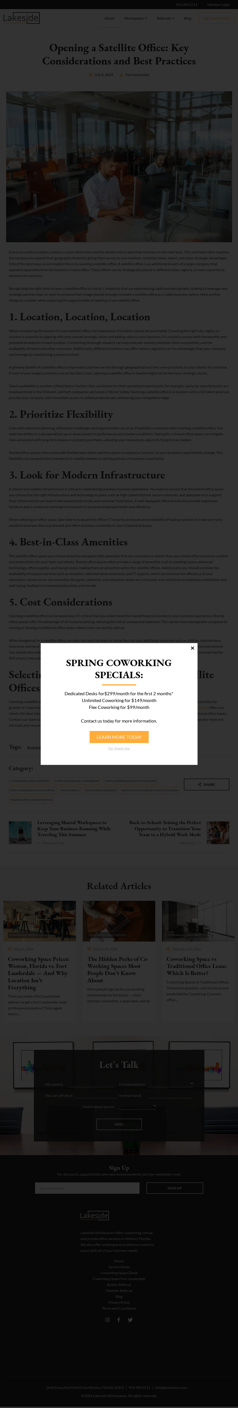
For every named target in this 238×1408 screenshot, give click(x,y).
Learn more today (119, 737)
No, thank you (119, 748)
